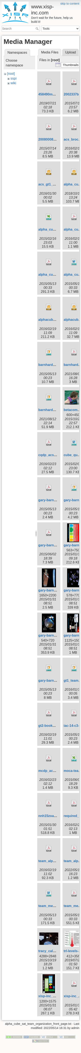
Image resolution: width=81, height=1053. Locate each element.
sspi (13, 78)
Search (38, 28)
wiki (13, 83)
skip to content (69, 3)
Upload (70, 52)
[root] (11, 73)
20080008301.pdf (51, 139)
